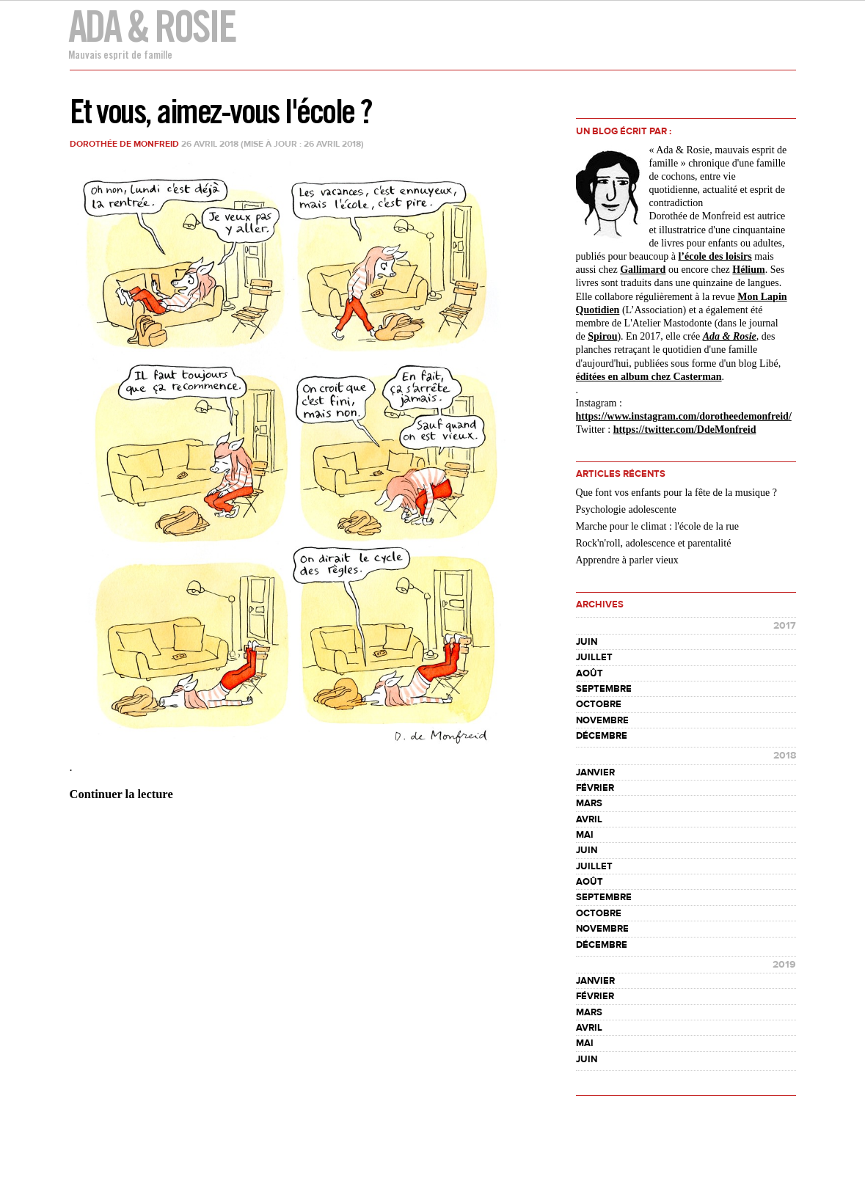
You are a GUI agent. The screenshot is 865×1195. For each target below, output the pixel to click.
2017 (784, 625)
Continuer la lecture (121, 794)
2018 (784, 755)
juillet (594, 657)
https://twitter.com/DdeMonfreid (684, 429)
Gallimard (642, 269)
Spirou (602, 336)
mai (585, 835)
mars (589, 803)
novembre (602, 720)
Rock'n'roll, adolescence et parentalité (653, 543)
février (595, 788)
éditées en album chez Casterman (649, 376)
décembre (601, 736)
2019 (784, 964)
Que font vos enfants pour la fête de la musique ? (676, 492)
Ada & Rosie (151, 26)
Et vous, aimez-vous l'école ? (220, 111)
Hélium (748, 269)
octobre (598, 704)
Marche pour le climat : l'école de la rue (658, 526)
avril (589, 819)
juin (586, 642)
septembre (604, 689)
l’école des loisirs (714, 256)
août (589, 673)
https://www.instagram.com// (684, 416)
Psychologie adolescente (626, 509)
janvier (595, 772)
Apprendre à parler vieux (627, 560)
